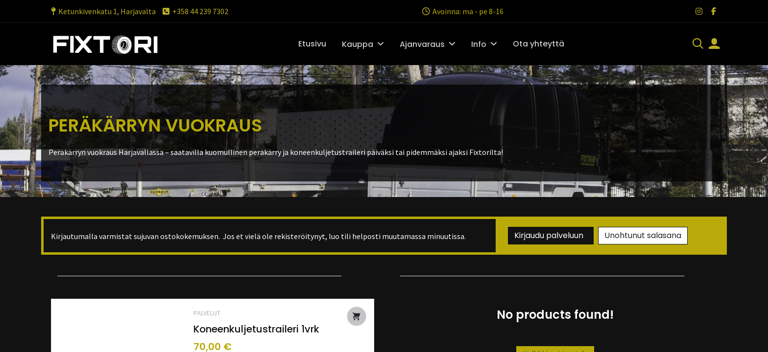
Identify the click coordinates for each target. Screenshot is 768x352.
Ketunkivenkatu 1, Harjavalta (102, 11)
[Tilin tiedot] (714, 44)
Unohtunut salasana (642, 235)
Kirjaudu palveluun (550, 235)
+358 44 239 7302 (194, 11)
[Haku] (698, 44)
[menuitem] (312, 44)
